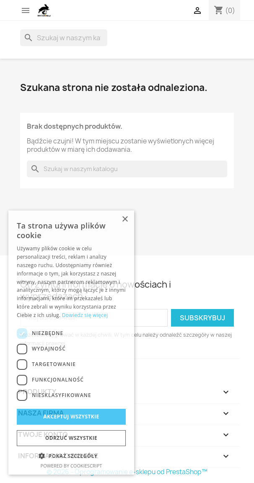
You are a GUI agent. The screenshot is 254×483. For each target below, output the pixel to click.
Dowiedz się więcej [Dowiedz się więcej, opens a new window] (85, 315)
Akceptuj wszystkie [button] (71, 416)
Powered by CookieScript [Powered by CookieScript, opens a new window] (71, 465)
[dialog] (71, 342)
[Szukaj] (63, 37)
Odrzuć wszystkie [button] (71, 437)
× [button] (125, 219)
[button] (71, 456)
